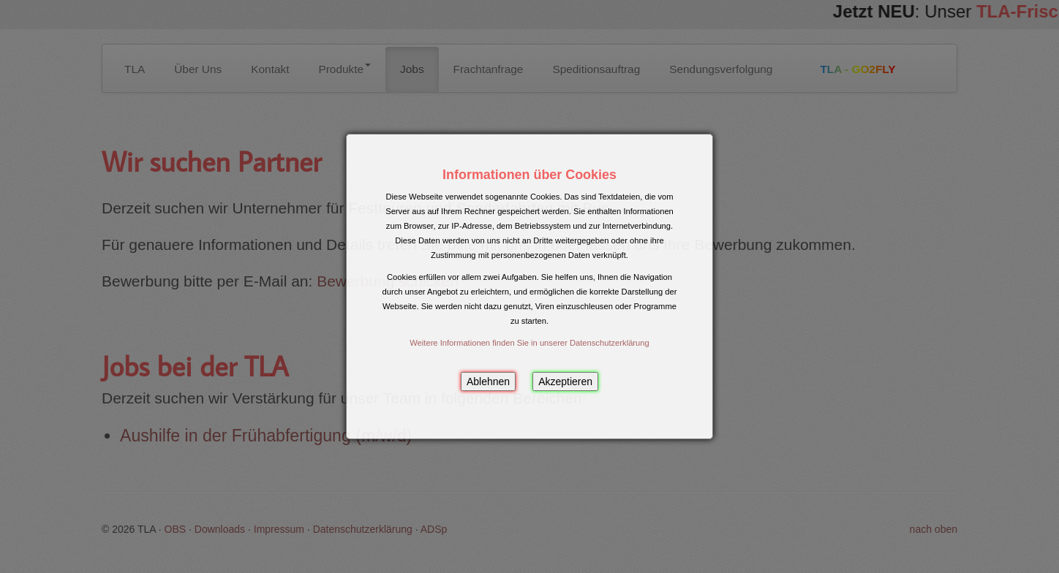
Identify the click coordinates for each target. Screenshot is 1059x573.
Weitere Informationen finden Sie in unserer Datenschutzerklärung (529, 342)
